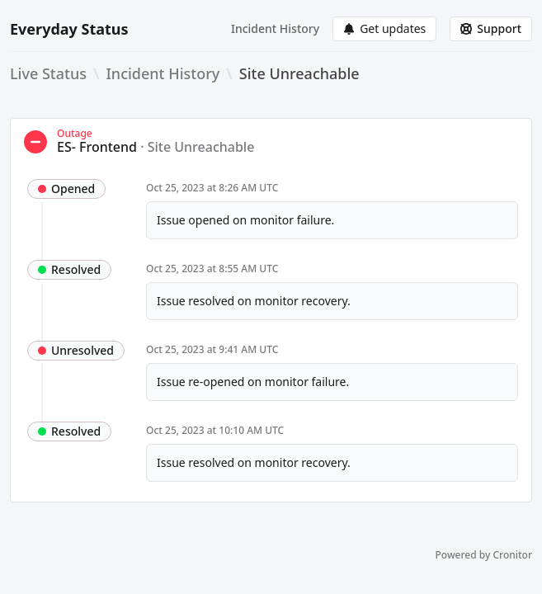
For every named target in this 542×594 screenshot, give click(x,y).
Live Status (48, 73)
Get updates (384, 28)
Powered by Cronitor (484, 555)
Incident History (275, 28)
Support (490, 28)
